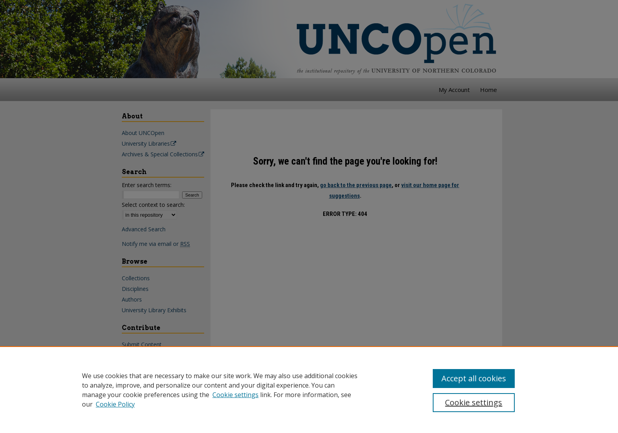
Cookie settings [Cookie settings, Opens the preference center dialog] (473, 402)
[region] (309, 389)
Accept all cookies (473, 378)
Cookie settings (235, 394)
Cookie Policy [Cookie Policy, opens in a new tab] (115, 404)
